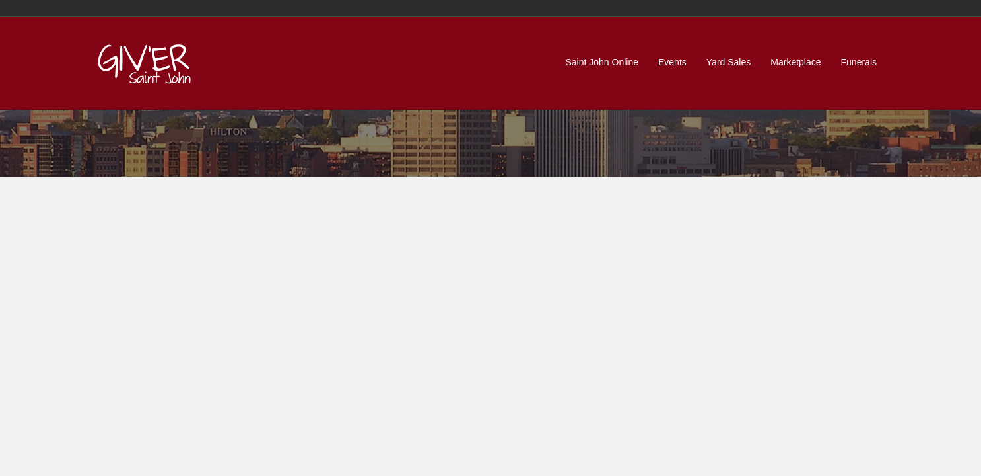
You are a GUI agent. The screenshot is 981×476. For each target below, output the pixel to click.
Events (672, 62)
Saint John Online (601, 62)
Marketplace (795, 62)
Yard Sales (728, 62)
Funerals (859, 62)
